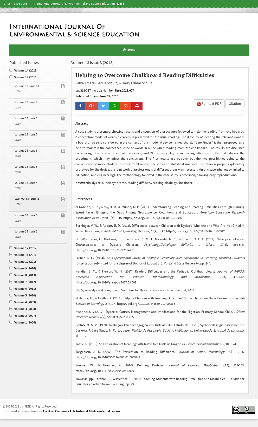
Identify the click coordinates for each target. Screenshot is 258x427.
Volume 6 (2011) (22, 289)
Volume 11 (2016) (23, 255)
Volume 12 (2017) (23, 248)
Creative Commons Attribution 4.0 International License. (82, 411)
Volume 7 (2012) (22, 282)
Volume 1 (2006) (22, 322)
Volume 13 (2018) (23, 77)
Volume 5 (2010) (22, 295)
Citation (235, 103)
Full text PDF (209, 103)
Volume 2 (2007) (22, 316)
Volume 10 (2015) (23, 262)
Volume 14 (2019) (23, 70)
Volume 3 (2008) (22, 309)
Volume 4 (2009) (22, 302)
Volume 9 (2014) (22, 268)
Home (129, 49)
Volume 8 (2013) (22, 275)
